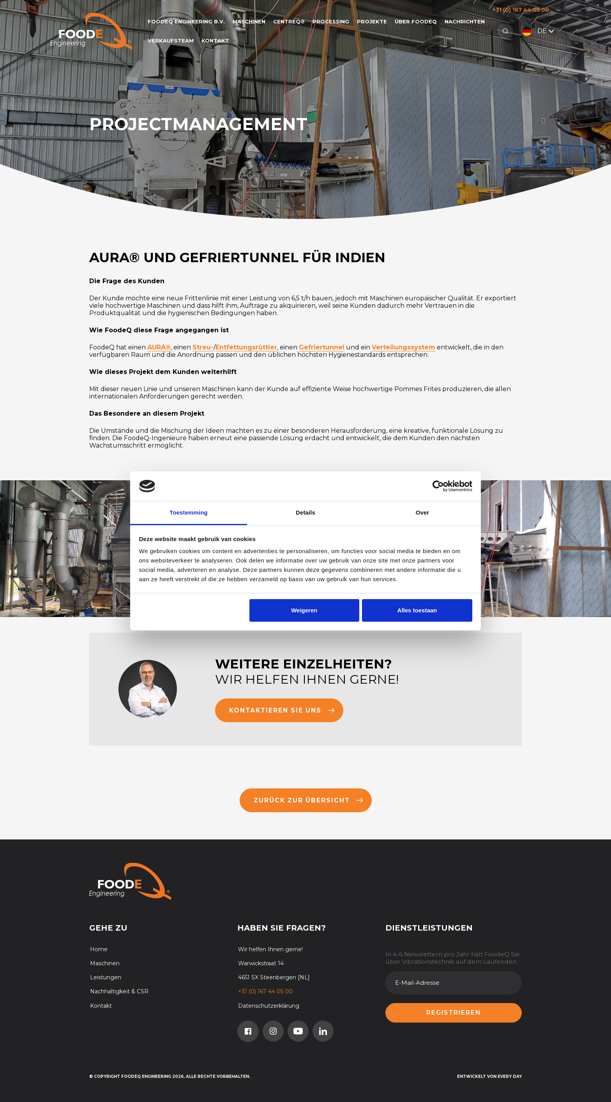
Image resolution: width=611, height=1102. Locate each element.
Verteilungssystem (403, 347)
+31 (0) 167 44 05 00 (521, 9)
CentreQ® (289, 21)
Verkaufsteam (171, 40)
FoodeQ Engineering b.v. (186, 21)
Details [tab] (305, 512)
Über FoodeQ (416, 21)
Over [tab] (422, 512)
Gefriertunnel (321, 347)
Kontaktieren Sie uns (282, 710)
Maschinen (249, 21)
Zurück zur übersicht (309, 800)
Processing (331, 21)
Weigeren (304, 610)
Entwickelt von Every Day (489, 1076)
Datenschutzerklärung (268, 1005)
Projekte (372, 21)
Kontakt (215, 40)
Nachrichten (465, 21)
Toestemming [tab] (189, 512)
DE (539, 31)
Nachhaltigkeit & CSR (119, 991)
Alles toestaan (417, 610)
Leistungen (105, 977)
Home (99, 949)
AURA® (159, 347)
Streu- (203, 347)
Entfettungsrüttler (246, 347)
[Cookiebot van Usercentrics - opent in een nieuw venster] (438, 486)
